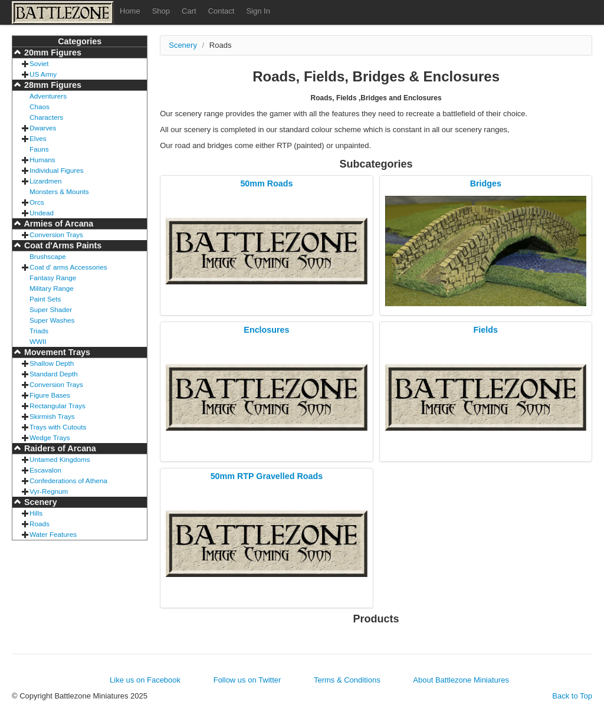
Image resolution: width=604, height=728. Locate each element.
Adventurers (48, 96)
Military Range (51, 288)
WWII (38, 341)
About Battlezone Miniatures (461, 679)
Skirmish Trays (52, 416)
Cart (189, 10)
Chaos (39, 106)
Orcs (36, 202)
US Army (43, 74)
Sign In (258, 10)
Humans (42, 159)
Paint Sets (45, 299)
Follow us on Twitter (247, 679)
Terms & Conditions (347, 679)
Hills (35, 513)
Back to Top (572, 695)
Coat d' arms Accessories (68, 267)
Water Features (53, 534)
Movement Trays (56, 352)
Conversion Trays (56, 234)
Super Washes (51, 320)
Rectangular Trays (57, 405)
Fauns (38, 149)
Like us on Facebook (145, 679)
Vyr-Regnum (48, 491)
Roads (39, 523)
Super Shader (50, 309)
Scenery (39, 502)
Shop (161, 10)
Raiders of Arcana (59, 448)
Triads (38, 331)
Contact (221, 10)
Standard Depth (53, 374)
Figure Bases (49, 395)
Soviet (38, 63)
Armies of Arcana (57, 223)
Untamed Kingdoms (59, 459)
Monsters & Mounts (59, 191)
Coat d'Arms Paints (61, 245)
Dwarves (42, 128)
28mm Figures (51, 85)
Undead (41, 213)
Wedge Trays (49, 437)
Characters (46, 117)
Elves (38, 138)
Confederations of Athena (68, 480)
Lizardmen (45, 181)
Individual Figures (56, 170)
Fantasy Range (52, 277)
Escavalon (45, 470)
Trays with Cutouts (57, 427)
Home (130, 10)
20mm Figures (51, 52)
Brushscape (47, 256)
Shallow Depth (51, 363)
